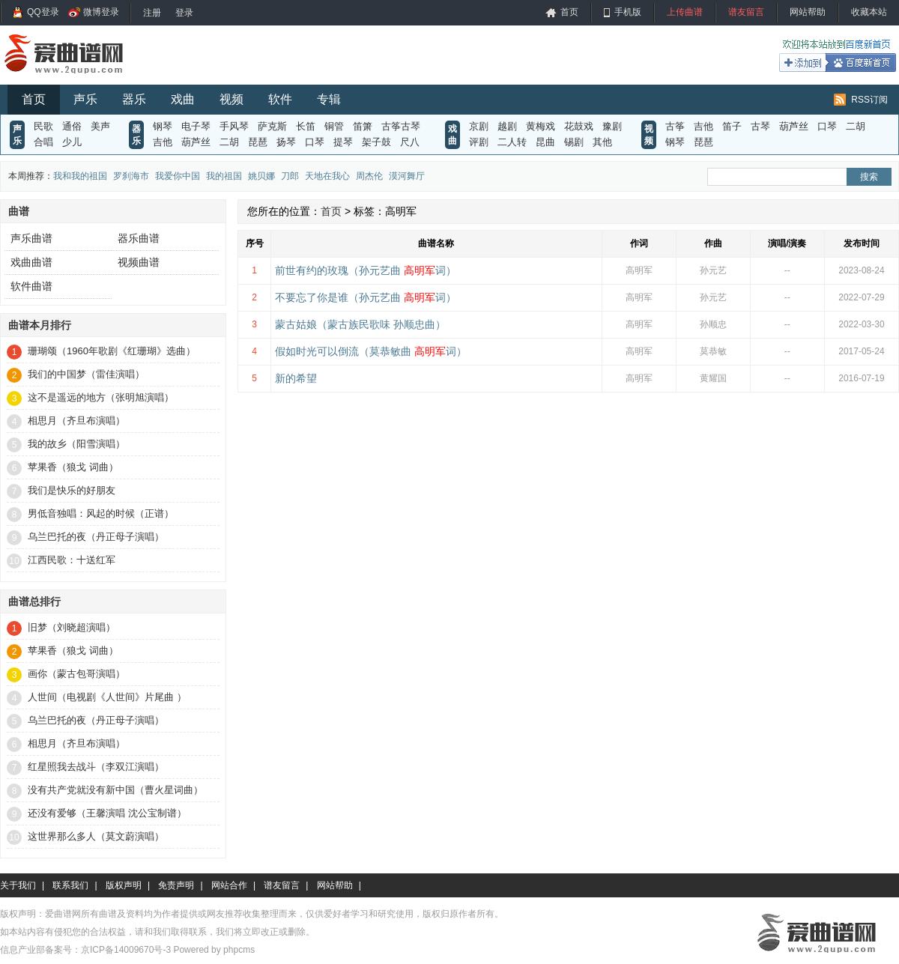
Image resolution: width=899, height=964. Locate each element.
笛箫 (362, 126)
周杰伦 (369, 176)
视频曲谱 (139, 262)
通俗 (72, 126)
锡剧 (574, 142)
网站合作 (229, 885)
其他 (602, 142)
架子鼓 (376, 142)
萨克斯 (272, 126)
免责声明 (176, 885)
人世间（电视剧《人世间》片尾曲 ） (107, 697)
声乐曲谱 (31, 238)
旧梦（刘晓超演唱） (71, 627)
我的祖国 (224, 176)
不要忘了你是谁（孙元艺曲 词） (365, 297)
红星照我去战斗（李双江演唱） (96, 766)
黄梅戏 (540, 126)
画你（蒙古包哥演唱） (76, 673)
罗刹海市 (131, 176)
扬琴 (286, 142)
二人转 (512, 142)
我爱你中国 (177, 176)
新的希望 (296, 378)
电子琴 (196, 126)
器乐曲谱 (139, 238)
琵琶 (257, 142)
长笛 (305, 126)
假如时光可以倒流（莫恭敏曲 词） (371, 351)
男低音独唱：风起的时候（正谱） (101, 513)
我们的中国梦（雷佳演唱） (86, 374)
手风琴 (234, 126)
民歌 (43, 126)
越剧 (507, 126)
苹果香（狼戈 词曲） (73, 467)
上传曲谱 (685, 12)
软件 (280, 99)
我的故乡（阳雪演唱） (76, 443)
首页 (569, 12)
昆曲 (545, 142)
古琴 (760, 126)
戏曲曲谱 (31, 262)
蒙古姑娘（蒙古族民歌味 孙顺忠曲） (360, 324)
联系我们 (70, 885)
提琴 (343, 142)
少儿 (72, 142)
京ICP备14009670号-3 (126, 950)
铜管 (334, 126)
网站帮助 (808, 12)
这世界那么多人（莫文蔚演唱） (96, 836)
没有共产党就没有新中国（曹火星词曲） (115, 789)
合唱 (43, 142)
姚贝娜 (261, 176)
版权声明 (124, 885)
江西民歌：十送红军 (71, 560)
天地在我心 (327, 176)
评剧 (478, 142)
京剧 (478, 126)
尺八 (410, 142)
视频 (231, 99)
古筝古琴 (400, 126)
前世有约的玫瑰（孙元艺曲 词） (365, 270)
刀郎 (290, 176)
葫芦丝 (196, 142)
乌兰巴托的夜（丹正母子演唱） (96, 536)
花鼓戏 (578, 126)
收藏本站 (869, 12)
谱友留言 (746, 12)
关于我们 (18, 885)
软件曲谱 (31, 286)
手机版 (627, 12)
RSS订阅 (869, 99)
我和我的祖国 (80, 176)
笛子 (732, 126)
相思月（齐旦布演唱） (76, 420)
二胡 (229, 142)
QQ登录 (43, 12)
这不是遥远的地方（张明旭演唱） (101, 397)
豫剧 (612, 126)
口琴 (314, 142)
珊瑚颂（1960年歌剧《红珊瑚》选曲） (112, 351)
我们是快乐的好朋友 (71, 490)
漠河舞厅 (407, 176)
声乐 (85, 99)
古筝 (675, 126)
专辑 (329, 99)
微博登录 (101, 12)
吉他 (162, 142)
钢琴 (162, 126)
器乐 (134, 99)
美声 (100, 126)
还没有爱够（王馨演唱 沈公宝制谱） (107, 813)
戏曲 (183, 99)
